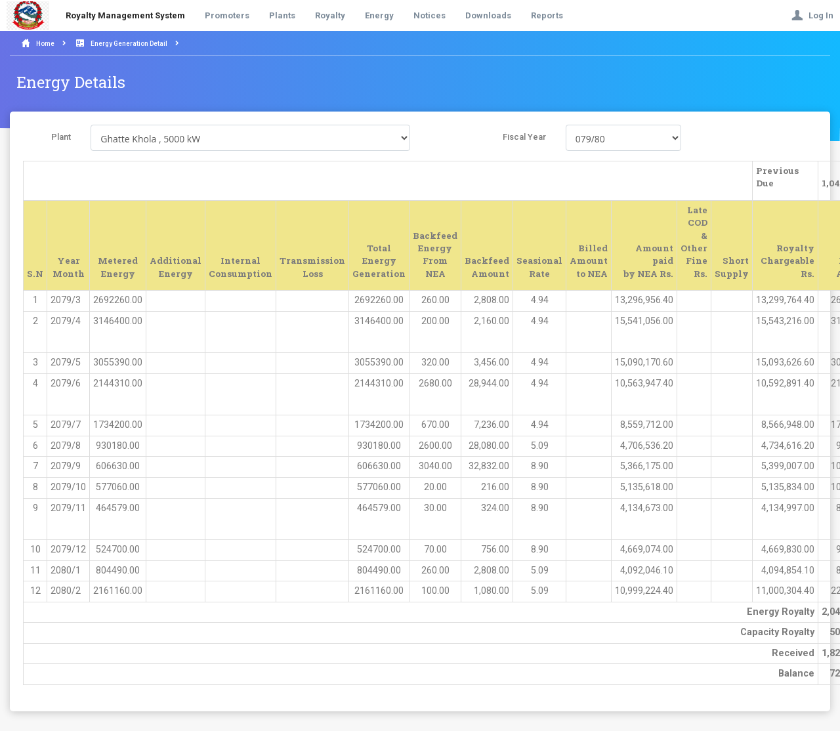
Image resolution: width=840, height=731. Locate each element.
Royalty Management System (125, 15)
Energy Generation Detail (129, 43)
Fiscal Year (524, 137)
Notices (429, 15)
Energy (379, 15)
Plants (282, 15)
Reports (547, 15)
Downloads (488, 15)
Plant (61, 137)
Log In (812, 15)
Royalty (330, 15)
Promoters (227, 15)
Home (45, 43)
